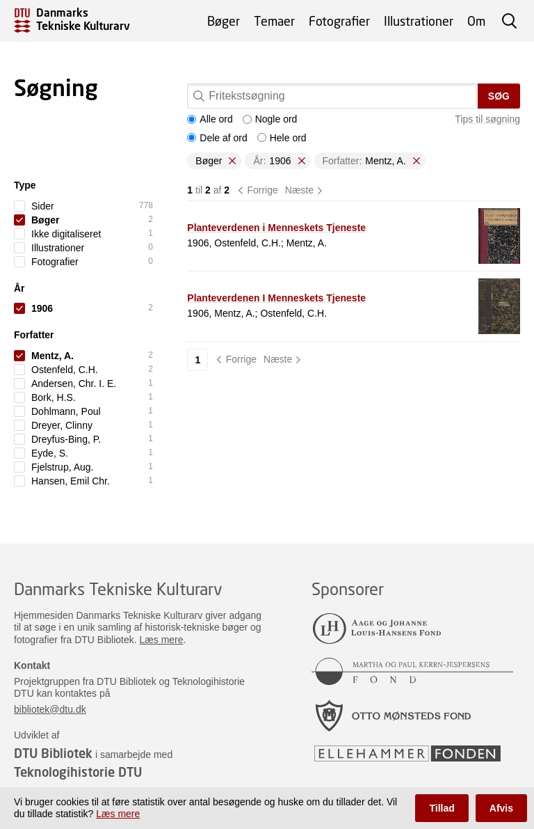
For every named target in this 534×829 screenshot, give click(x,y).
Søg (499, 96)
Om (476, 21)
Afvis (501, 808)
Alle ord (209, 119)
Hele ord (282, 137)
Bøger (223, 21)
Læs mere (162, 639)
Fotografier (339, 21)
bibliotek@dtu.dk (50, 709)
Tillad (441, 808)
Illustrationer (418, 21)
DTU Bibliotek (53, 753)
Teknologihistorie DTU (78, 772)
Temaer (274, 21)
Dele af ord (217, 137)
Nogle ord (270, 119)
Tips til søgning (487, 119)
